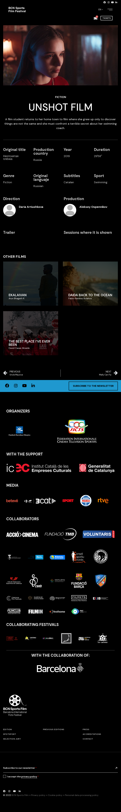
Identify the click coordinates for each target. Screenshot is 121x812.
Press (86, 729)
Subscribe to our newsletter (20, 767)
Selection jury (12, 739)
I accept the (23, 776)
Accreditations (92, 734)
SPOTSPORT (9, 734)
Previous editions (53, 729)
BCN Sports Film (20, 795)
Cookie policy (55, 795)
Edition (7, 729)
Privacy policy (38, 795)
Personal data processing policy (81, 795)
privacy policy (29, 776)
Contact (88, 739)
